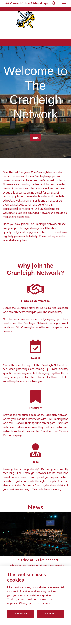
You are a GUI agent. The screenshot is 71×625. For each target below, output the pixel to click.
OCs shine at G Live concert (36, 556)
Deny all (50, 613)
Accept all (21, 613)
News (35, 503)
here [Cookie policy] (47, 603)
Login (44, 3)
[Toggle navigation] (64, 3)
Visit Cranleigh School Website (23, 3)
